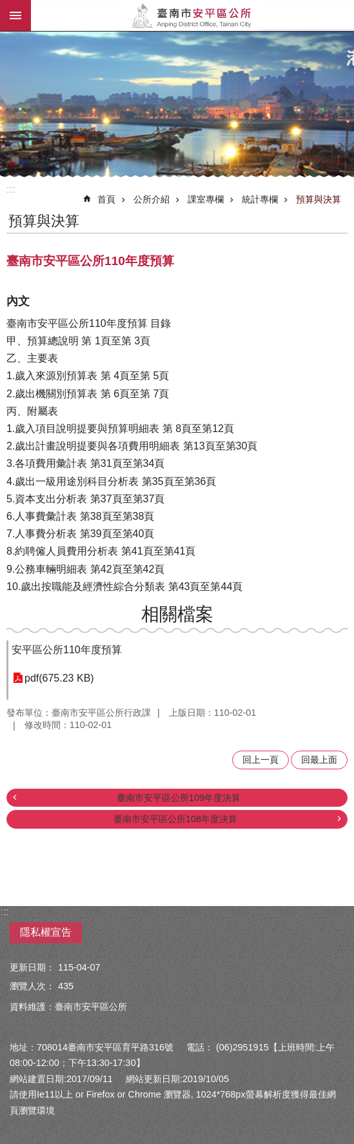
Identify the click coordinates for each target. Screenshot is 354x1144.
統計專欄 (260, 199)
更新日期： (32, 967)
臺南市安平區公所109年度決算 (179, 798)
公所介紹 (151, 199)
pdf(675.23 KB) (59, 678)
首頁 (106, 199)
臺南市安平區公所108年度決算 (175, 819)
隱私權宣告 (46, 932)
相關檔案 (177, 614)
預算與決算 (318, 199)
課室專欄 (206, 199)
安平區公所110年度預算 (67, 649)
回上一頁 (260, 759)
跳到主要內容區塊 (6, 6)
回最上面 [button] (319, 759)
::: (10, 189)
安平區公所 (192, 15)
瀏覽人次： (32, 986)
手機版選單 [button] (15, 15)
